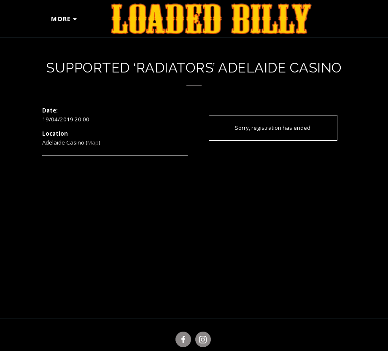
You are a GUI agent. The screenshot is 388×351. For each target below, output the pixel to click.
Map (93, 142)
